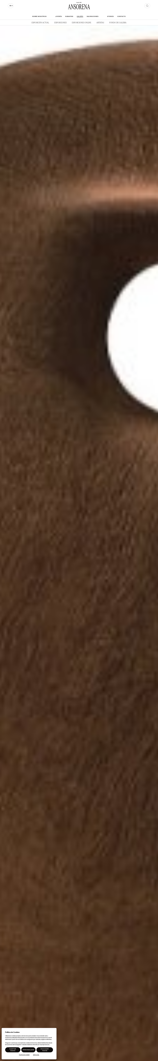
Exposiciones (60, 22)
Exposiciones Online (81, 22)
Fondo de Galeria (117, 22)
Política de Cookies (24, 1055)
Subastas (69, 16)
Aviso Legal (36, 1055)
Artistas (100, 22)
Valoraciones (93, 16)
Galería (80, 16)
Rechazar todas (45, 1050)
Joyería (58, 16)
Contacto (121, 16)
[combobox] (11, 5)
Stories (110, 16)
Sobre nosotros (39, 16)
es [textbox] (10, 6)
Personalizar (28, 1050)
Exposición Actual (40, 22)
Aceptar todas (12, 1050)
